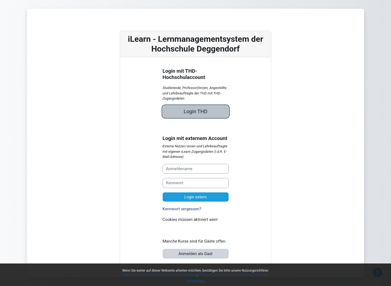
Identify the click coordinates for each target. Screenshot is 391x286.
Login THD (195, 112)
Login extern (195, 197)
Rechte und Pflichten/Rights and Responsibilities (233, 274)
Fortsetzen (195, 281)
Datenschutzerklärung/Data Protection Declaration (159, 274)
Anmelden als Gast (195, 253)
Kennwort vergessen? (182, 208)
